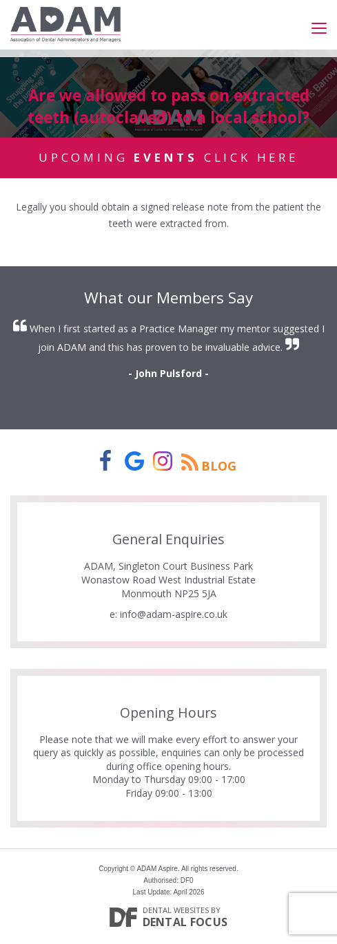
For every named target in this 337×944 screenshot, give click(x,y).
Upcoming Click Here (168, 157)
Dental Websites (176, 910)
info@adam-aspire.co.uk (173, 614)
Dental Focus (185, 922)
